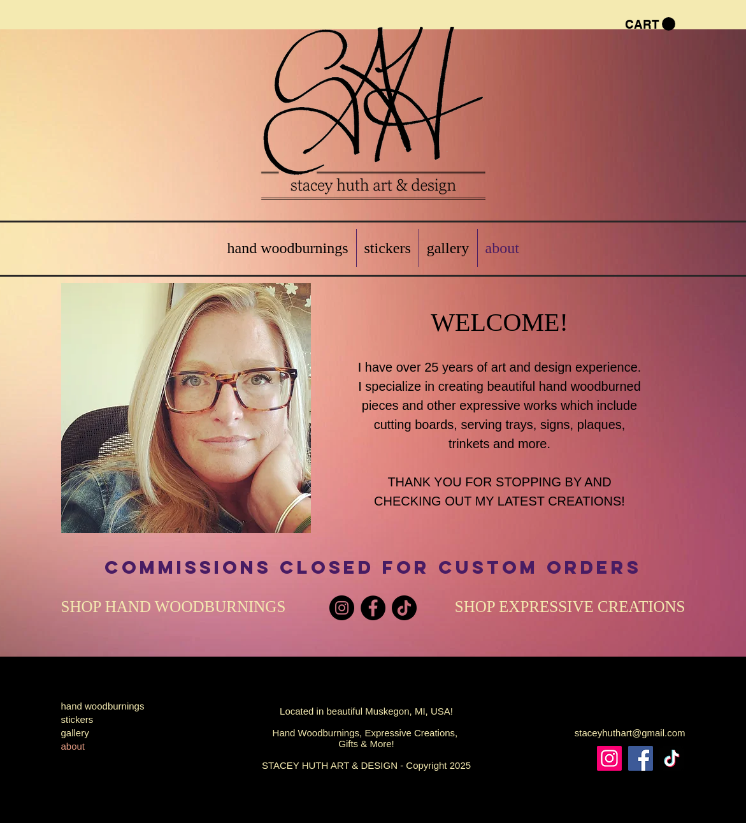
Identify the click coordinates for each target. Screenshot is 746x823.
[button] (650, 24)
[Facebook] (373, 607)
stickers (77, 719)
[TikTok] (404, 607)
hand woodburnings (103, 706)
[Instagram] (341, 607)
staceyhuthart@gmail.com (630, 732)
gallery (75, 732)
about (73, 746)
